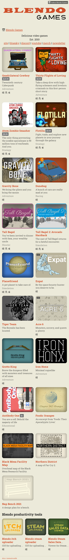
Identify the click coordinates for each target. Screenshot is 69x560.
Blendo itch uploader (9, 540)
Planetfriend (10, 281)
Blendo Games (14, 29)
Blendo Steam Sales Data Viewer (56, 542)
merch (47, 43)
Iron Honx (42, 366)
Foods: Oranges (45, 415)
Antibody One (10, 415)
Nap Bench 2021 (11, 504)
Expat (39, 281)
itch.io (4, 558)
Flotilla (40, 130)
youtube (36, 43)
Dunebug (41, 186)
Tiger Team (9, 324)
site (6, 43)
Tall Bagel (8, 232)
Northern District (46, 461)
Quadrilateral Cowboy (16, 75)
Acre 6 (40, 324)
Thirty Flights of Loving (51, 75)
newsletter (59, 43)
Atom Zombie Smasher (16, 130)
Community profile (12, 558)
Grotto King (9, 366)
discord (25, 43)
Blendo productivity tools (22, 514)
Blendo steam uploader (33, 540)
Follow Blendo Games (58, 2)
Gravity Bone (10, 186)
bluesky (14, 43)
